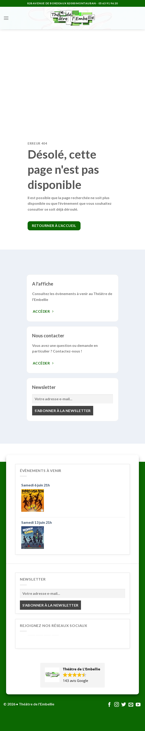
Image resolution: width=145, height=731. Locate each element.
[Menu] (6, 18)
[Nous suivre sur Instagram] (116, 704)
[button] (72, 675)
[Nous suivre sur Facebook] (109, 704)
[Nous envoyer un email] (130, 704)
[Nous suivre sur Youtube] (138, 704)
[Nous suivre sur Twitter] (123, 704)
